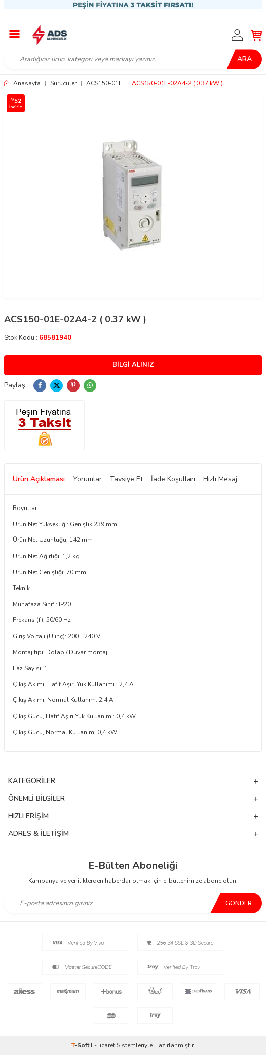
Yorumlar (87, 479)
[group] (133, 195)
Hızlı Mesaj (220, 479)
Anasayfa (22, 83)
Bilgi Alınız (133, 364)
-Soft (81, 1045)
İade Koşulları (173, 479)
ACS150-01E (104, 83)
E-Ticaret (103, 1045)
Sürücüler (63, 83)
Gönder (238, 903)
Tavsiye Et (126, 479)
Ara (244, 59)
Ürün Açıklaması (39, 479)
